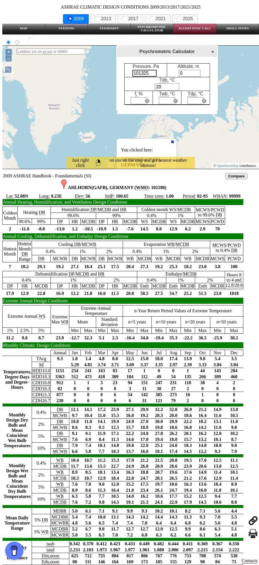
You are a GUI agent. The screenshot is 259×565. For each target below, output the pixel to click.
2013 (103, 18)
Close (212, 51)
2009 (76, 18)
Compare (236, 176)
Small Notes (237, 28)
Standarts (109, 28)
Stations (66, 28)
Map (23, 28)
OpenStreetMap (227, 166)
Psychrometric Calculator (151, 28)
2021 (158, 18)
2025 (185, 18)
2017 (130, 18)
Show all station (47, 39)
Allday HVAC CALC (194, 28)
